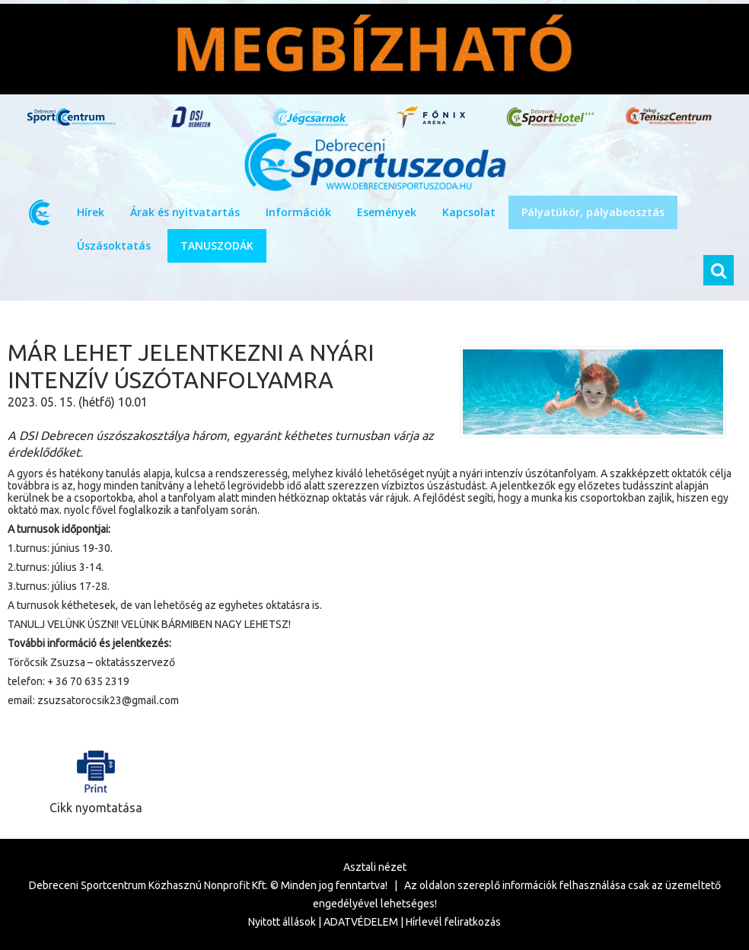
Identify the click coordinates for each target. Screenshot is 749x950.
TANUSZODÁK (216, 245)
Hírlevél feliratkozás (453, 922)
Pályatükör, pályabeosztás (593, 212)
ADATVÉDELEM (361, 922)
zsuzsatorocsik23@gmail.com (108, 700)
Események (386, 212)
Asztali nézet (374, 867)
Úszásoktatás (114, 245)
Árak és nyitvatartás (185, 212)
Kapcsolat (469, 212)
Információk (298, 212)
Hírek (90, 212)
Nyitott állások (282, 922)
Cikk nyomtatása (95, 778)
